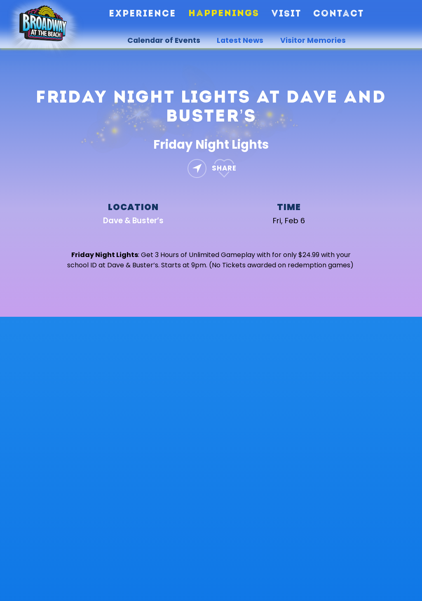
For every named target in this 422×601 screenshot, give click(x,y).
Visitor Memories (313, 40)
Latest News (240, 40)
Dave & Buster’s (133, 220)
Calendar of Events (163, 40)
